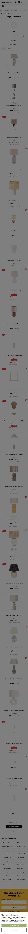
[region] (14, 923)
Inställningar (14, 930)
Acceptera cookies (14, 925)
